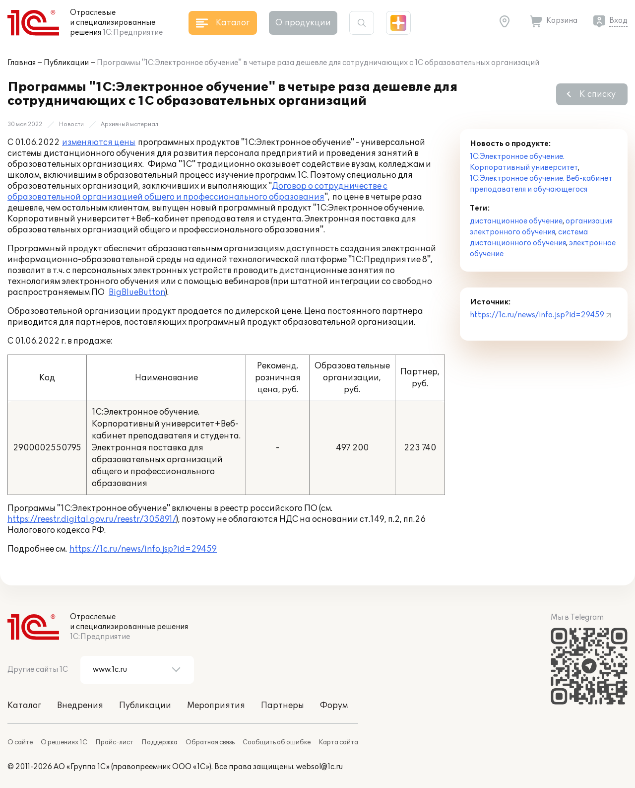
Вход (618, 20)
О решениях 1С (64, 742)
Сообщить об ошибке (277, 742)
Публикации (66, 63)
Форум (334, 706)
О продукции (303, 23)
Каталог (24, 706)
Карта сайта (338, 742)
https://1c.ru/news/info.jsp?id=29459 (143, 549)
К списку (597, 94)
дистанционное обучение (516, 221)
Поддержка (159, 742)
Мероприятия (216, 706)
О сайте (20, 742)
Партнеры (282, 706)
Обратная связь (210, 742)
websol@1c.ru (319, 767)
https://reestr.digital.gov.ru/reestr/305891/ (91, 519)
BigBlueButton (137, 292)
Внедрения (80, 706)
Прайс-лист (114, 742)
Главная (21, 63)
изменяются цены (98, 142)
